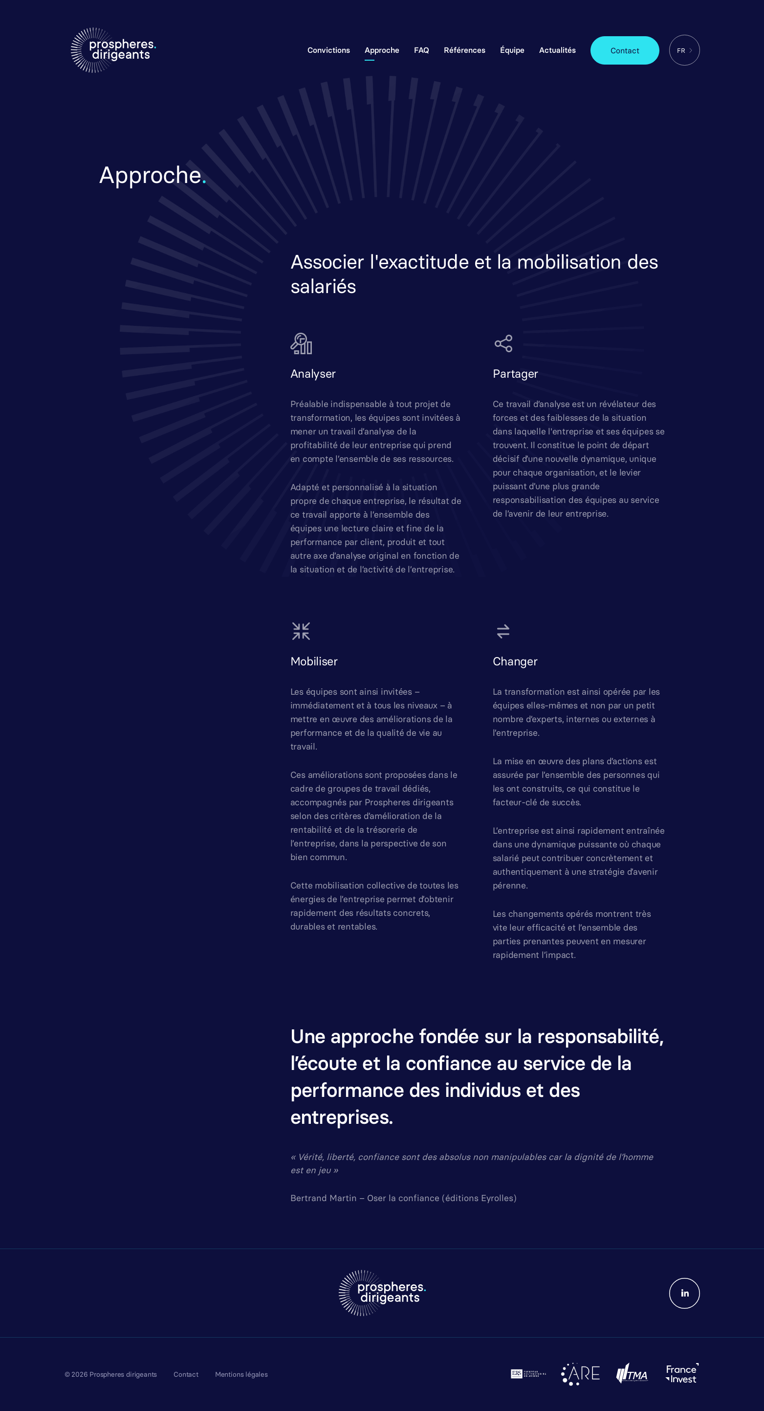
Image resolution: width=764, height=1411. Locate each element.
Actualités (557, 50)
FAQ (422, 50)
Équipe (512, 50)
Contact (625, 50)
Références (464, 50)
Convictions (328, 50)
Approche (382, 50)
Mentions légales (241, 1374)
